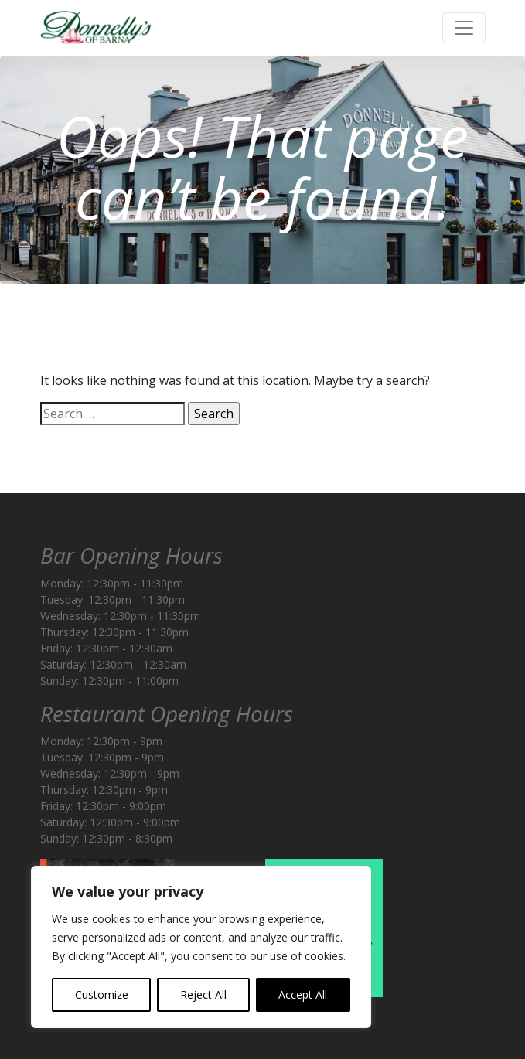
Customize (101, 994)
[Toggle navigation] (464, 27)
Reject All (203, 994)
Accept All (302, 994)
